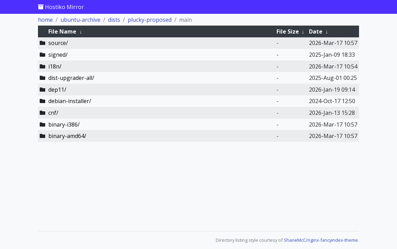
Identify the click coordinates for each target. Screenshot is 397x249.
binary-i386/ (64, 124)
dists (114, 20)
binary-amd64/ (67, 136)
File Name (62, 31)
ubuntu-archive (80, 20)
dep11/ (57, 89)
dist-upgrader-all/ (71, 78)
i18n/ (54, 66)
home (45, 20)
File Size (288, 31)
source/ (58, 43)
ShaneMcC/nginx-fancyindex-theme (321, 240)
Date (315, 31)
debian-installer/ (69, 101)
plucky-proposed (150, 20)
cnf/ (53, 113)
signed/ (58, 54)
